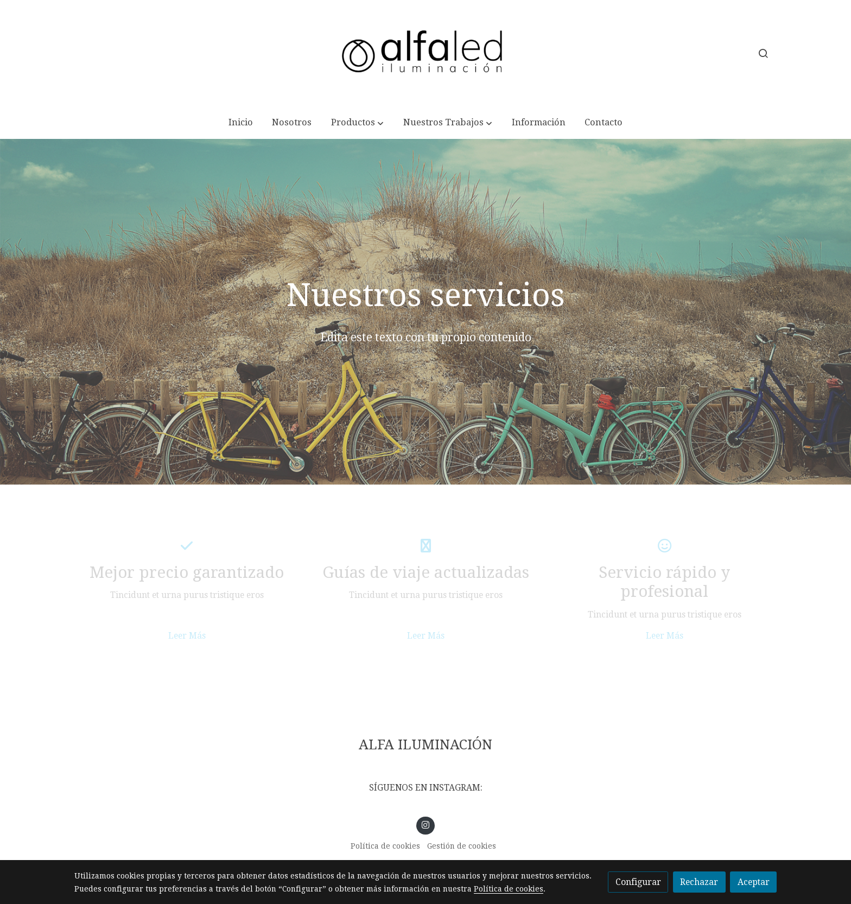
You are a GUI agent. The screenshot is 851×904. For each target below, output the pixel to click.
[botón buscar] (763, 53)
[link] (425, 53)
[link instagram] (425, 824)
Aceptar (754, 882)
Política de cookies (385, 846)
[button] (357, 123)
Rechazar (699, 882)
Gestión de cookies (461, 846)
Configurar (638, 882)
